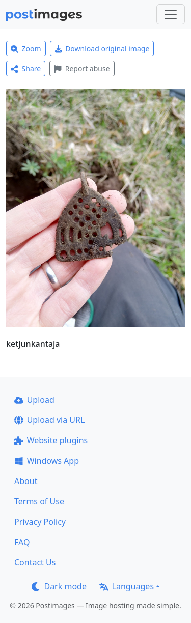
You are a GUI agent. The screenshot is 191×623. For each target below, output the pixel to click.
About (25, 481)
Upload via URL (49, 420)
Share (26, 68)
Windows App (46, 460)
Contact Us (35, 562)
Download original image (102, 48)
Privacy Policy (40, 521)
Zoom (26, 48)
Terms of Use (39, 501)
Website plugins (51, 440)
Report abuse (82, 68)
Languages (126, 586)
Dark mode (59, 586)
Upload (34, 399)
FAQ (22, 542)
